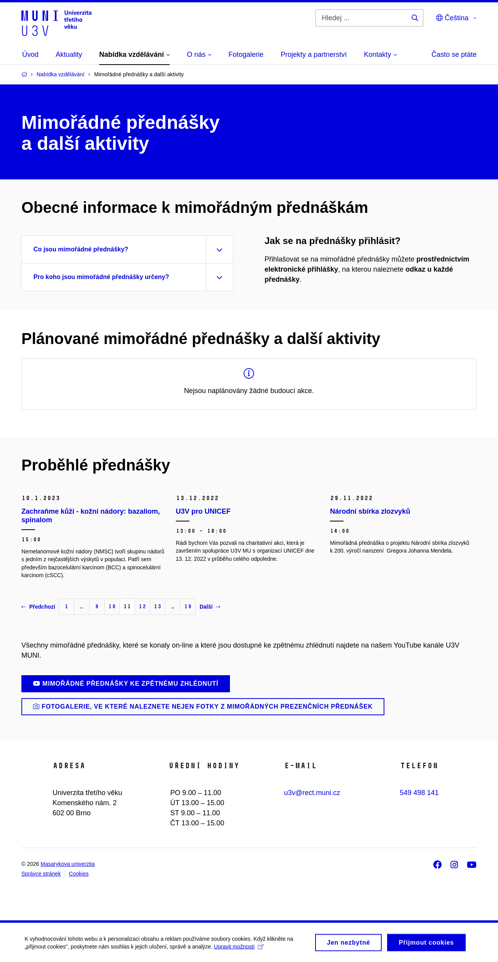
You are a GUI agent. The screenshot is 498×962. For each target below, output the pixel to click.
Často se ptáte (454, 54)
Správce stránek (41, 874)
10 (112, 606)
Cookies (79, 874)
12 (142, 606)
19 (188, 606)
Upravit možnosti (241, 954)
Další (210, 607)
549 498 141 (419, 793)
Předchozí (38, 607)
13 (157, 606)
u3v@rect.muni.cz (312, 793)
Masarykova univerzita (67, 864)
